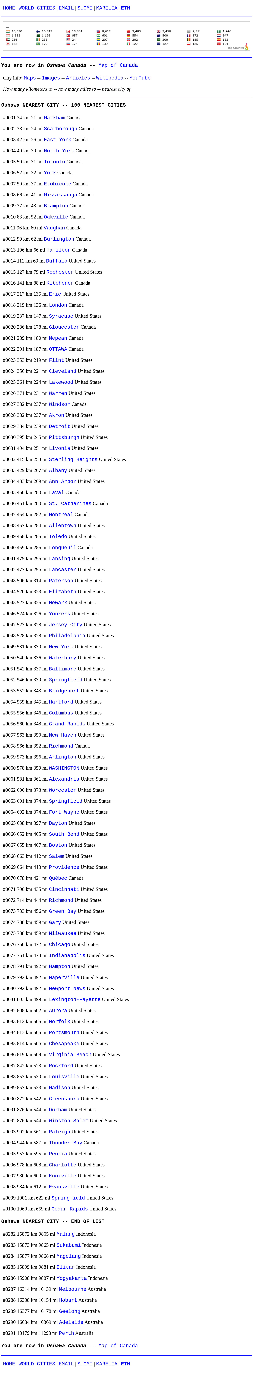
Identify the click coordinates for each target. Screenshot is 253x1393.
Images (51, 78)
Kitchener (60, 283)
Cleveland (62, 371)
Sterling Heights (73, 459)
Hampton (59, 966)
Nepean (58, 338)
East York (57, 140)
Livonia (59, 448)
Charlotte (62, 1165)
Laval (56, 493)
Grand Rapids (67, 724)
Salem (56, 856)
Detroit (59, 426)
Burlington (59, 239)
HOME (9, 8)
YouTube (140, 78)
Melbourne (72, 1289)
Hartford (61, 702)
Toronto (54, 162)
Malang (66, 1234)
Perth (66, 1333)
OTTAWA (58, 349)
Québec (58, 878)
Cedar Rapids (69, 1209)
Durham (58, 1110)
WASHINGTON (64, 768)
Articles (78, 78)
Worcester (62, 790)
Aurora (58, 1011)
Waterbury (62, 658)
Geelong (69, 1311)
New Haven (62, 735)
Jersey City (65, 625)
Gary (55, 922)
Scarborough (60, 129)
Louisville (64, 1077)
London (58, 305)
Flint (56, 360)
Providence (64, 867)
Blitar (66, 1267)
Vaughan (54, 228)
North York (59, 151)
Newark (58, 603)
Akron (56, 415)
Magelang (69, 1256)
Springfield (65, 680)
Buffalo (56, 261)
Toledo (58, 537)
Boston (58, 845)
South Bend (64, 834)
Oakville (56, 217)
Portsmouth (64, 1033)
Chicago (59, 944)
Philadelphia (67, 636)
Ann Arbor (62, 481)
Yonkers (59, 614)
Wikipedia (109, 78)
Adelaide (71, 1322)
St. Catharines (70, 503)
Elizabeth (62, 592)
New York (61, 647)
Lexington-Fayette (75, 999)
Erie (55, 294)
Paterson (61, 581)
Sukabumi (69, 1245)
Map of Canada (118, 65)
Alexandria (64, 779)
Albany (58, 470)
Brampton (56, 206)
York (50, 173)
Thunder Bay (65, 1143)
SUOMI (85, 8)
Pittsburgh (64, 437)
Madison (59, 1088)
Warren (58, 393)
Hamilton (58, 250)
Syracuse (61, 316)
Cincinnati (64, 889)
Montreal (61, 515)
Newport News (67, 988)
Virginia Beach (70, 1055)
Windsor (59, 404)
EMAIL (66, 8)
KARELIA (106, 8)
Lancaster (62, 570)
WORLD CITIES (37, 8)
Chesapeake (64, 1044)
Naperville (64, 978)
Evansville (64, 1187)
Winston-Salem (69, 1121)
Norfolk (59, 1022)
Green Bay (62, 911)
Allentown (62, 526)
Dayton (58, 823)
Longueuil (62, 548)
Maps (30, 78)
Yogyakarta (72, 1278)
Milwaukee (62, 933)
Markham (54, 118)
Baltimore (62, 669)
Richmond (61, 746)
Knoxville (62, 1176)
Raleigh (59, 1132)
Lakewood (61, 382)
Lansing (59, 559)
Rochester (60, 272)
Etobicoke (57, 184)
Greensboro (64, 1099)
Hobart (68, 1300)
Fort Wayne (64, 812)
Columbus (61, 713)
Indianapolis (67, 955)
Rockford (61, 1066)
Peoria (58, 1154)
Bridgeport (64, 691)
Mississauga (60, 195)
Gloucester (64, 327)
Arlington (62, 757)
